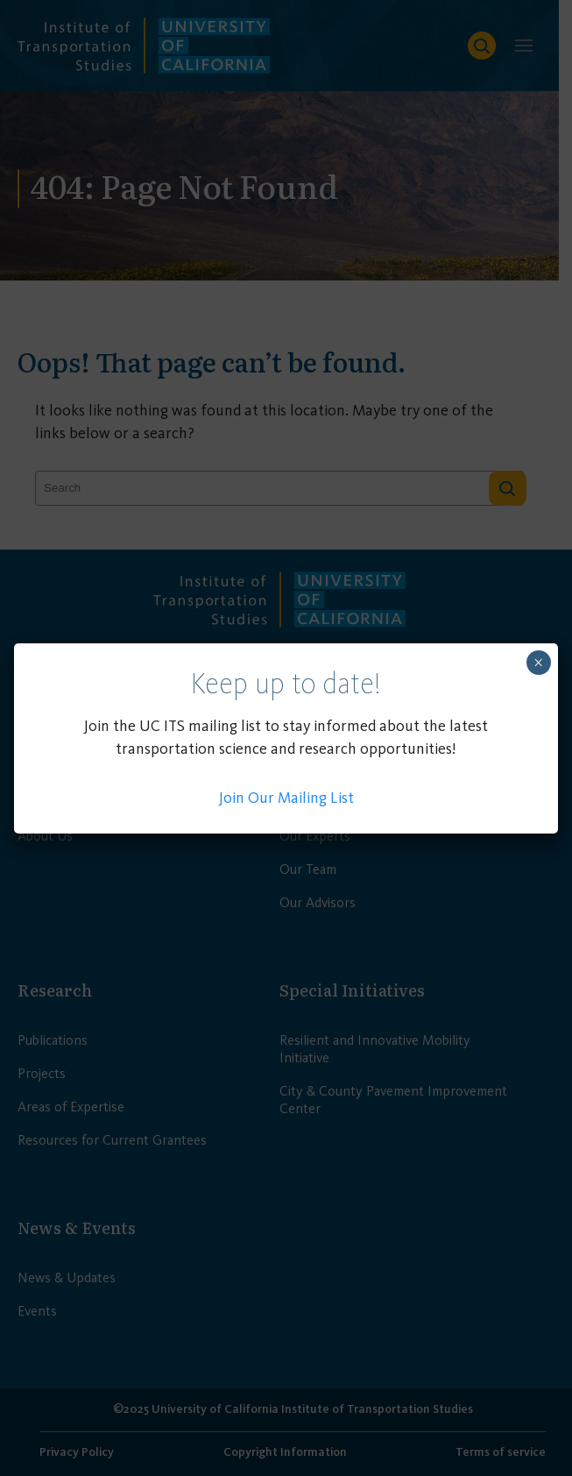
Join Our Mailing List (286, 797)
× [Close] (538, 662)
